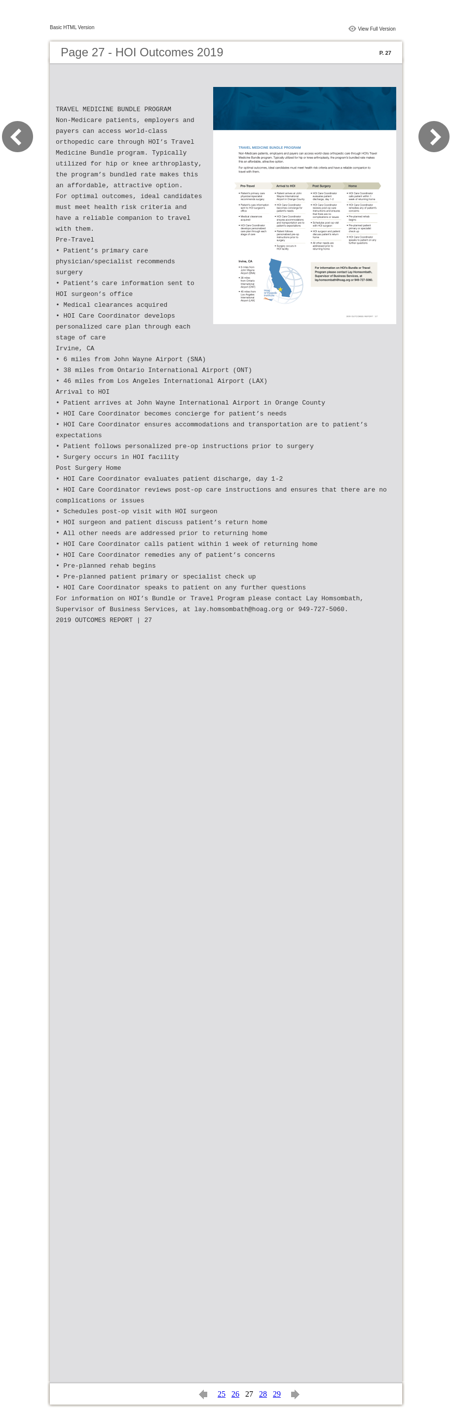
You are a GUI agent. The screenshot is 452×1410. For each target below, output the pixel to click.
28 (263, 1394)
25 (222, 1394)
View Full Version (377, 29)
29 (277, 1394)
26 (235, 1394)
